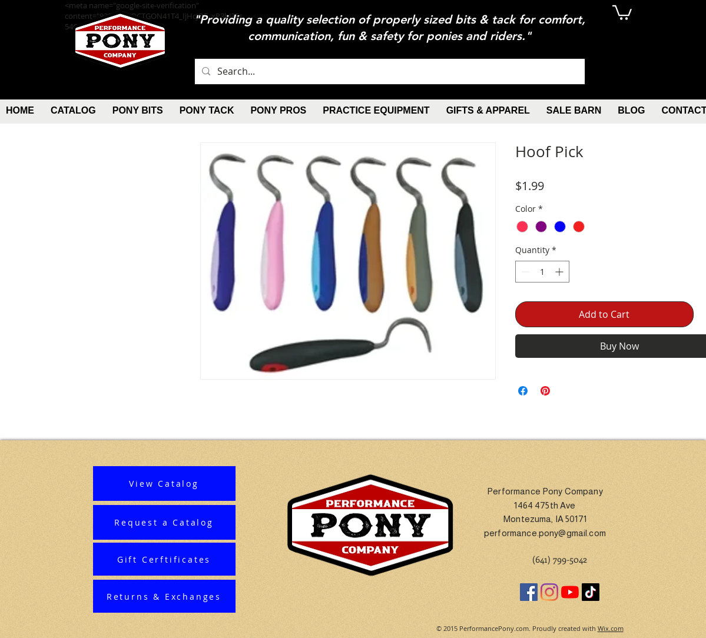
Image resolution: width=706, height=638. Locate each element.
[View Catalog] (164, 483)
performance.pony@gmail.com (545, 533)
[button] (622, 12)
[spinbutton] (542, 271)
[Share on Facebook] (523, 391)
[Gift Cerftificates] (164, 559)
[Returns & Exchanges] (164, 596)
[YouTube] (570, 592)
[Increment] (560, 271)
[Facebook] (529, 592)
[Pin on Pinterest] (545, 391)
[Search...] (388, 71)
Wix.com (611, 628)
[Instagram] (549, 592)
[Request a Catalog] (164, 522)
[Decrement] (524, 271)
